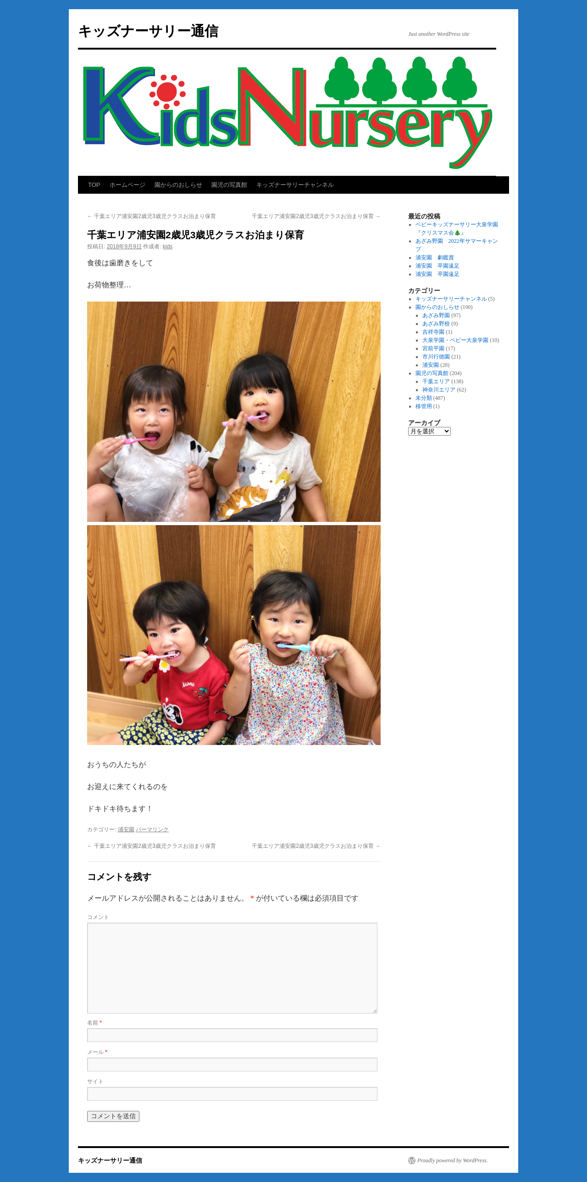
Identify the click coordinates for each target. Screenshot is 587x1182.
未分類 (423, 398)
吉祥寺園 (433, 332)
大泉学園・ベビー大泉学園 (455, 340)
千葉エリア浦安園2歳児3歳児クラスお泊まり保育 (151, 216)
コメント (98, 917)
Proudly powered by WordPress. (452, 1160)
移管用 (423, 406)
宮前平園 (433, 348)
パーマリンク (152, 829)
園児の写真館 (229, 184)
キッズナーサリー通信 (148, 31)
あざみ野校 (436, 323)
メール (97, 1052)
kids (167, 246)
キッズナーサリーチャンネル (295, 184)
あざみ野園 (436, 315)
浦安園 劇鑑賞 (434, 257)
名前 (94, 1023)
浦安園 (126, 829)
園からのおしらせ (178, 184)
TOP (94, 184)
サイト (95, 1081)
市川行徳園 (436, 356)
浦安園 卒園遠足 (437, 266)
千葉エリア (436, 381)
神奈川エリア (438, 390)
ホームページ (127, 184)
